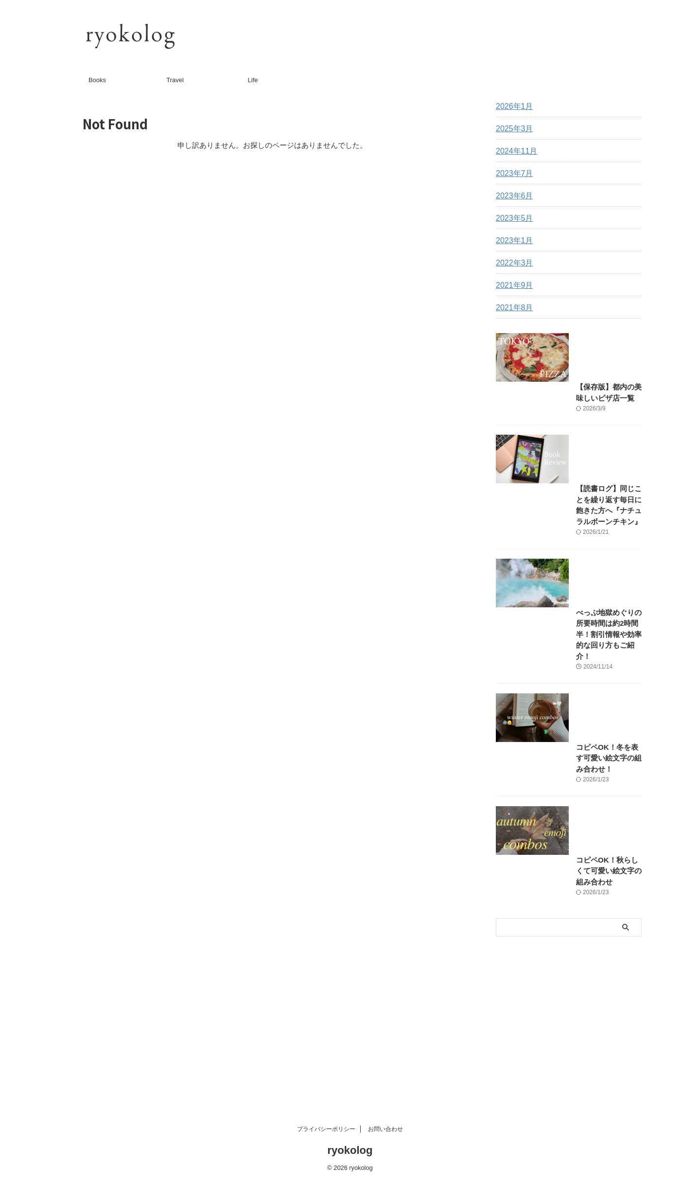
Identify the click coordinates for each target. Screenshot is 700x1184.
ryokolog (350, 1152)
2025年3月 (512, 129)
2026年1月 (512, 106)
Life (253, 80)
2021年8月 (512, 308)
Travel (175, 80)
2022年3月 (512, 263)
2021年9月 (512, 285)
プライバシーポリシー (326, 1131)
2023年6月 (512, 196)
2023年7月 (512, 173)
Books (97, 80)
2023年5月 (512, 218)
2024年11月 (514, 151)
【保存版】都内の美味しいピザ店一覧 (554, 436)
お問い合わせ (385, 1131)
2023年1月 (512, 241)
